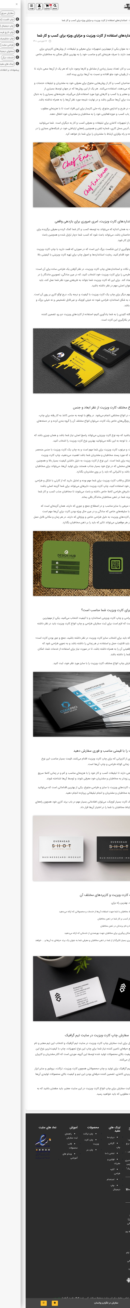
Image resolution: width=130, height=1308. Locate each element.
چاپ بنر (64, 1150)
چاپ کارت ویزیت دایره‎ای (68, 486)
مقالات (109, 20)
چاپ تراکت (62, 1134)
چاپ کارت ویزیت (113, 108)
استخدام (85, 1179)
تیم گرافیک (121, 20)
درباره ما (85, 1137)
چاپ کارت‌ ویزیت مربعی (109, 506)
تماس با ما (84, 1153)
